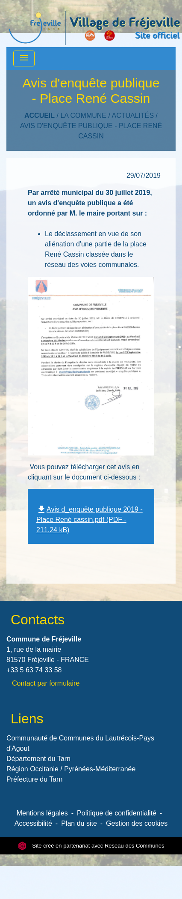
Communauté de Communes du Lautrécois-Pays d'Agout (80, 743)
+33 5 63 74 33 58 (34, 670)
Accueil (39, 115)
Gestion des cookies (136, 823)
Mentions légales (42, 813)
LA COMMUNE (83, 115)
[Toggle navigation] (24, 58)
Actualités (133, 115)
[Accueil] (94, 24)
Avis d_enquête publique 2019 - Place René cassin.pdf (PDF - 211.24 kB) (89, 520)
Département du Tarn (38, 758)
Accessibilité (33, 823)
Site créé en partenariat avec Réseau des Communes (91, 845)
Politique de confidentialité (116, 813)
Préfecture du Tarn (34, 779)
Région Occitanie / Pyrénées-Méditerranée (70, 769)
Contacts (38, 619)
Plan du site (79, 823)
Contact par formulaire (45, 683)
